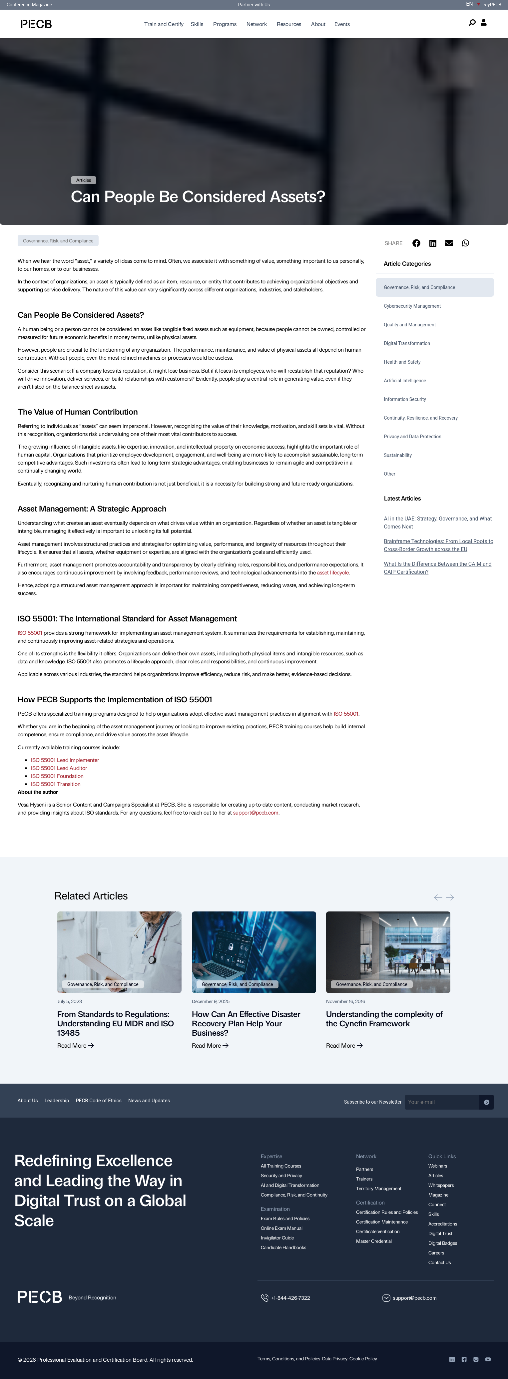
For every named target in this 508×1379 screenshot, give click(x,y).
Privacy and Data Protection (412, 436)
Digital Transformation (407, 343)
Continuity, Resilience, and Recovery (421, 418)
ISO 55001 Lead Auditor (59, 767)
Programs (225, 23)
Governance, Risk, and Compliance (58, 240)
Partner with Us (254, 4)
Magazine (42, 4)
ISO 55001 (30, 632)
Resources (289, 23)
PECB (492, 4)
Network (257, 23)
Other (389, 474)
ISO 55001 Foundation (57, 775)
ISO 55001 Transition (56, 783)
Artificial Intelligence (405, 380)
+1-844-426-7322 (290, 1297)
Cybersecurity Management (412, 306)
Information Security (405, 399)
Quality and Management (410, 324)
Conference (18, 4)
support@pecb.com (255, 812)
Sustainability (398, 455)
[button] (416, 242)
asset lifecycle (333, 572)
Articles (83, 180)
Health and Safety (402, 362)
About (318, 23)
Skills (197, 23)
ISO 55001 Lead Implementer (65, 759)
